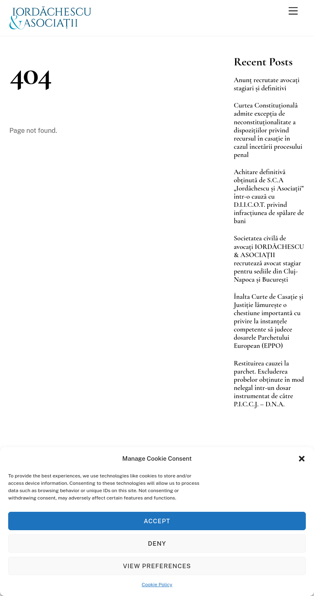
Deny (157, 543)
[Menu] (293, 11)
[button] (302, 459)
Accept (157, 521)
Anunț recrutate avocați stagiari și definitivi (267, 84)
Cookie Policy (157, 584)
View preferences (157, 565)
